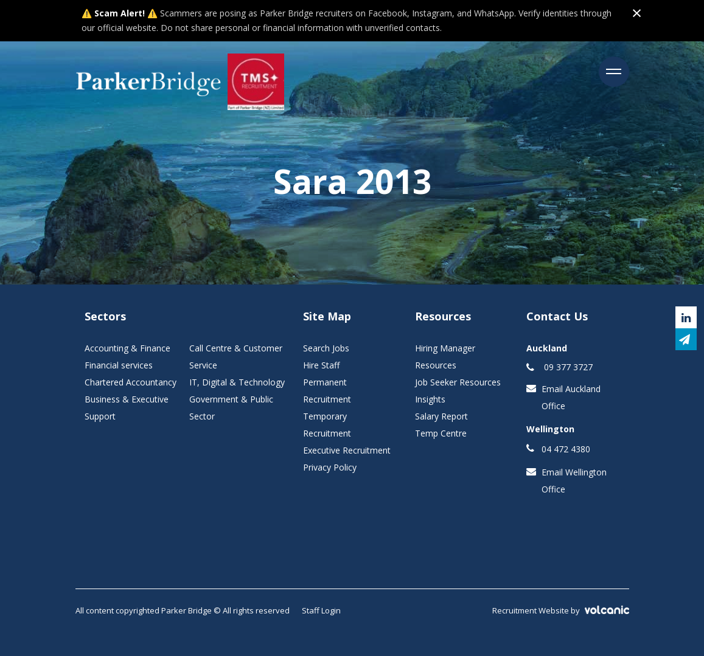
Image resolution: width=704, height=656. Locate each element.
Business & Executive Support (127, 407)
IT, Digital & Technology (237, 382)
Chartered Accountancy (130, 382)
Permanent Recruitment (327, 390)
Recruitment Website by (560, 610)
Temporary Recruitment (327, 424)
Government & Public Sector (231, 407)
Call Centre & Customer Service (235, 356)
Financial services (119, 365)
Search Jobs (326, 348)
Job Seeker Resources (458, 382)
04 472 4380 (566, 449)
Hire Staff (321, 365)
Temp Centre (441, 433)
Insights (430, 399)
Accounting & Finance (127, 348)
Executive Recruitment (347, 450)
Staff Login (321, 610)
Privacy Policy (330, 467)
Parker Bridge (148, 82)
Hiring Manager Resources (445, 356)
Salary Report (441, 416)
